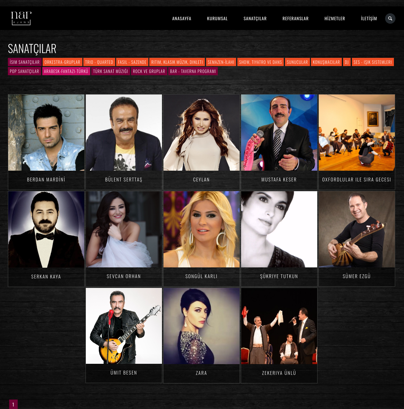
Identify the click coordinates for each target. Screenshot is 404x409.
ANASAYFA (182, 18)
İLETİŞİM (369, 18)
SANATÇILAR (255, 18)
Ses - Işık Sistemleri (373, 62)
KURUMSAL (217, 18)
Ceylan (201, 179)
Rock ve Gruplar (149, 71)
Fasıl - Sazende (132, 62)
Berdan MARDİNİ (46, 179)
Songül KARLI (201, 275)
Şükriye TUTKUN (279, 275)
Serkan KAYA (46, 276)
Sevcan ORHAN (124, 275)
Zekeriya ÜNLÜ (279, 372)
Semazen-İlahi (221, 62)
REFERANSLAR (295, 18)
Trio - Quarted (99, 62)
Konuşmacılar (326, 62)
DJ (347, 62)
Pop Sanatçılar (24, 71)
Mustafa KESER (279, 179)
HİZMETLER (334, 18)
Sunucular (297, 62)
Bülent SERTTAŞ (124, 179)
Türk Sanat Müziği (110, 71)
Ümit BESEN (123, 372)
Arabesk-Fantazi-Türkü (66, 71)
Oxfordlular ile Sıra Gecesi (356, 179)
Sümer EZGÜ (357, 275)
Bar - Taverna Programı (193, 71)
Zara (201, 372)
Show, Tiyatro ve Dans (260, 62)
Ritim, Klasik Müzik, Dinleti (177, 62)
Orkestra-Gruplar (62, 62)
